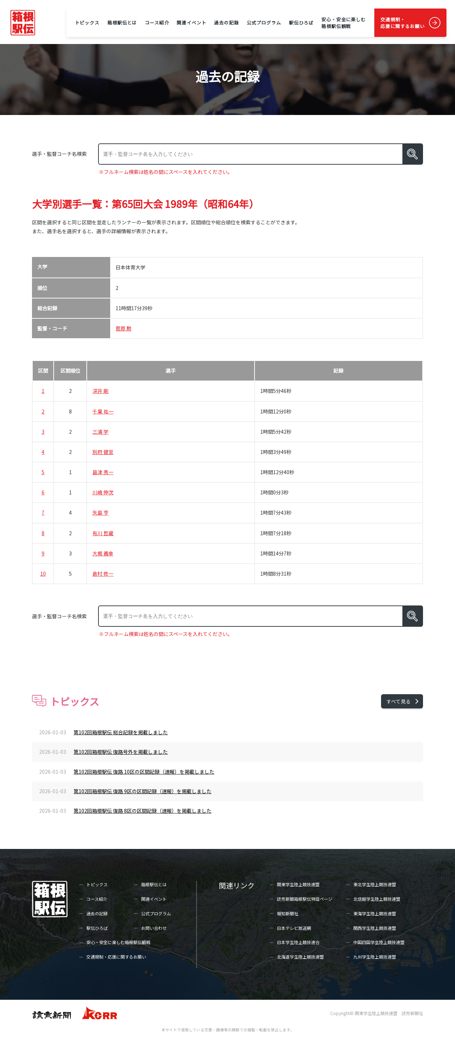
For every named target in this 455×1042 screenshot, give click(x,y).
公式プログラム (264, 22)
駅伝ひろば (301, 22)
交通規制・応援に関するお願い (402, 22)
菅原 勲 (124, 328)
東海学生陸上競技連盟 (374, 913)
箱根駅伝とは (122, 22)
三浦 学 (100, 431)
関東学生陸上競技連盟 (298, 884)
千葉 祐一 (102, 411)
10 (43, 573)
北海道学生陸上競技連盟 (300, 957)
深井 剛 (100, 390)
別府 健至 (102, 451)
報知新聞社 (287, 913)
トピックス (87, 22)
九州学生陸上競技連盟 (374, 957)
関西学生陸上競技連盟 (374, 928)
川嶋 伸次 (102, 492)
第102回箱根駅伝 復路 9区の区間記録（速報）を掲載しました (143, 791)
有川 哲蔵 (102, 533)
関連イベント (191, 22)
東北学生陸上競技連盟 (374, 884)
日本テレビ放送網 (294, 928)
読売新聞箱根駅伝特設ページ (304, 899)
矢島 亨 (100, 512)
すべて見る (398, 701)
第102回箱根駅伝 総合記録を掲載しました (121, 732)
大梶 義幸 (102, 553)
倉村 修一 (102, 573)
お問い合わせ (154, 928)
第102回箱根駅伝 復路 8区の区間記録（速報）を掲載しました (143, 810)
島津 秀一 (102, 472)
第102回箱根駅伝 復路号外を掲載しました (121, 751)
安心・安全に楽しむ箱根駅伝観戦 (343, 22)
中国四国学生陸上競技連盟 (379, 942)
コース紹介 (157, 22)
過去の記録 (226, 22)
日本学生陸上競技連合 (298, 942)
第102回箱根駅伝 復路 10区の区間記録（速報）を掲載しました (144, 771)
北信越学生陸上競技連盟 (376, 899)
